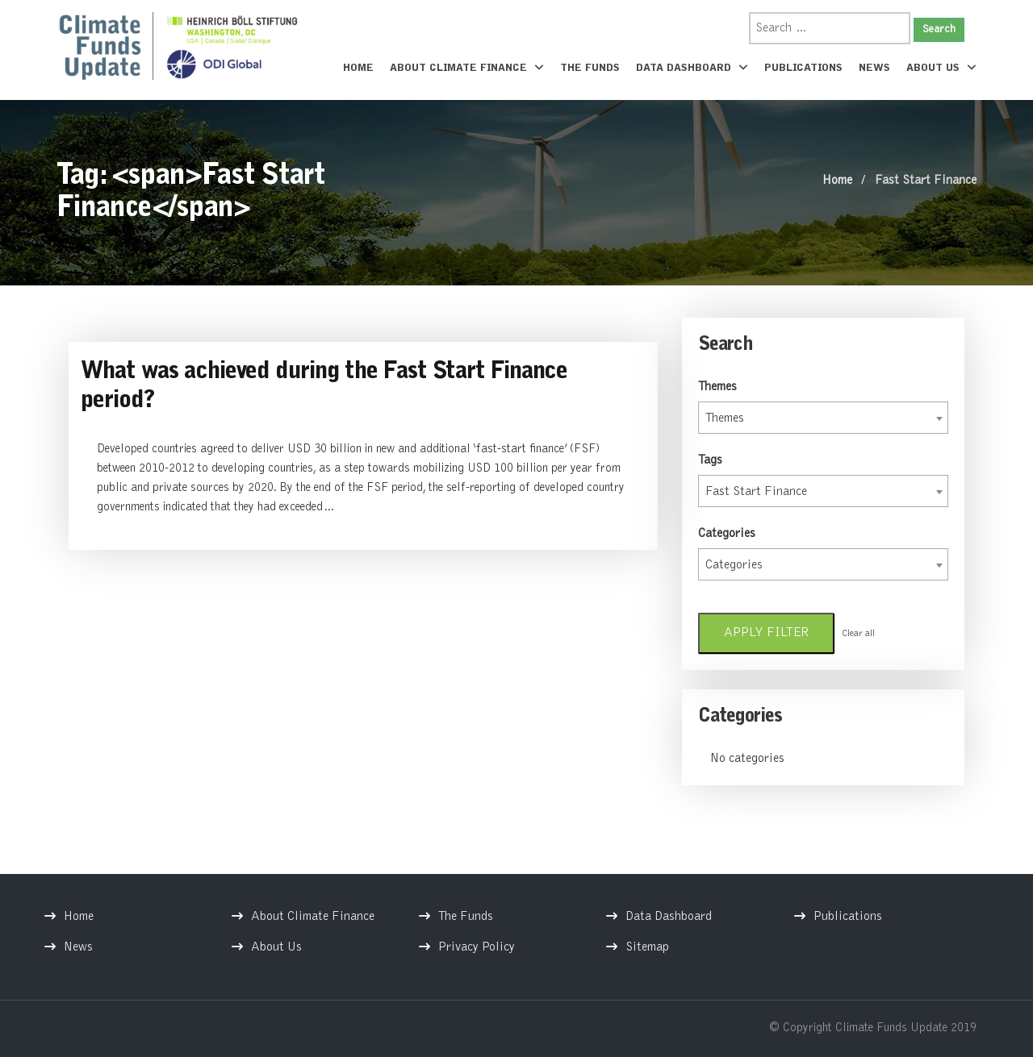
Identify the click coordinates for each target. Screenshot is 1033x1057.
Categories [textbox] (734, 565)
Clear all (858, 634)
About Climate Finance (467, 67)
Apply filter (766, 632)
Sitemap (647, 947)
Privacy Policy (476, 947)
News (874, 68)
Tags (710, 460)
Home (358, 68)
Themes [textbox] (724, 418)
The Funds (590, 68)
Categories (726, 533)
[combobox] (823, 418)
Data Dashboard (692, 67)
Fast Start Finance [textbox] (756, 491)
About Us (941, 67)
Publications (803, 68)
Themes (717, 387)
